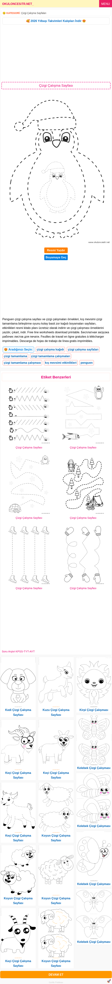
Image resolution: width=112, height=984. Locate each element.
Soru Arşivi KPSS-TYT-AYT (18, 651)
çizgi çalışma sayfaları (83, 349)
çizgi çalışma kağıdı (50, 349)
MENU (105, 3)
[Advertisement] (56, 53)
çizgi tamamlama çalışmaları (50, 356)
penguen (87, 362)
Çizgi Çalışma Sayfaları (33, 13)
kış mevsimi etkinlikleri (61, 362)
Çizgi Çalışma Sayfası (29, 447)
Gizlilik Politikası (56, 982)
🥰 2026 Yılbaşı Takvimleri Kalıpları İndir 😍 (56, 20)
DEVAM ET (56, 974)
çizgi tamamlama (15, 356)
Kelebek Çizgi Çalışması (93, 768)
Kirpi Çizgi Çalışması (94, 709)
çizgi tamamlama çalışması (22, 362)
